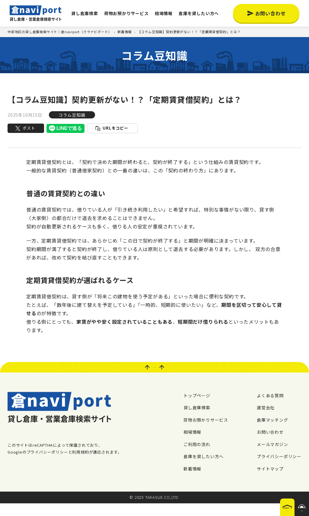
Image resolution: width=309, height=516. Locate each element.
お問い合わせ (270, 13)
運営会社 (266, 420)
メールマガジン (272, 457)
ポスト (29, 128)
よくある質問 (270, 408)
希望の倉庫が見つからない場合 (288, 505)
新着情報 (192, 481)
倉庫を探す (248, 506)
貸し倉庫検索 (84, 13)
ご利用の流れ (196, 457)
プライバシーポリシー (279, 469)
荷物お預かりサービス (126, 13)
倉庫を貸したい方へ (199, 13)
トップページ (196, 408)
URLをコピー (115, 128)
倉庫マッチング (272, 432)
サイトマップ (270, 481)
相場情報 (164, 13)
